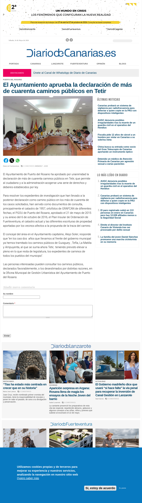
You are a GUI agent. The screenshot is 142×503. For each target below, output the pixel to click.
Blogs (122, 64)
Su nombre (8, 294)
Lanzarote (57, 64)
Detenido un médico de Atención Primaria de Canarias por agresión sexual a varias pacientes (116, 161)
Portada (14, 64)
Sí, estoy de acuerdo (100, 488)
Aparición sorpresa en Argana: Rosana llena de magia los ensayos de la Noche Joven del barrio (69, 393)
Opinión (101, 64)
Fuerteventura (79, 64)
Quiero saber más (28, 478)
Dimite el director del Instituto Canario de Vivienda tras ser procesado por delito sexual (116, 227)
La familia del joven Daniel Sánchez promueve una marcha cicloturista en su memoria (119, 239)
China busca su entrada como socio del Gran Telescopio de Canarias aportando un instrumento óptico (117, 149)
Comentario (9, 303)
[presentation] (24, 326)
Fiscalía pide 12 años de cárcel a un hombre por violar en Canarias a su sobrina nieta (116, 137)
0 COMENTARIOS (29, 166)
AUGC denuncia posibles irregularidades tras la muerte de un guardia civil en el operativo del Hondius (116, 124)
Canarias (35, 64)
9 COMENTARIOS (113, 399)
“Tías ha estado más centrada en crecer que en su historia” (24, 386)
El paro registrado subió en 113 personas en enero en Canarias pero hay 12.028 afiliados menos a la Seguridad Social (118, 214)
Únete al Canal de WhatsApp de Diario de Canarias (65, 72)
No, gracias (122, 488)
